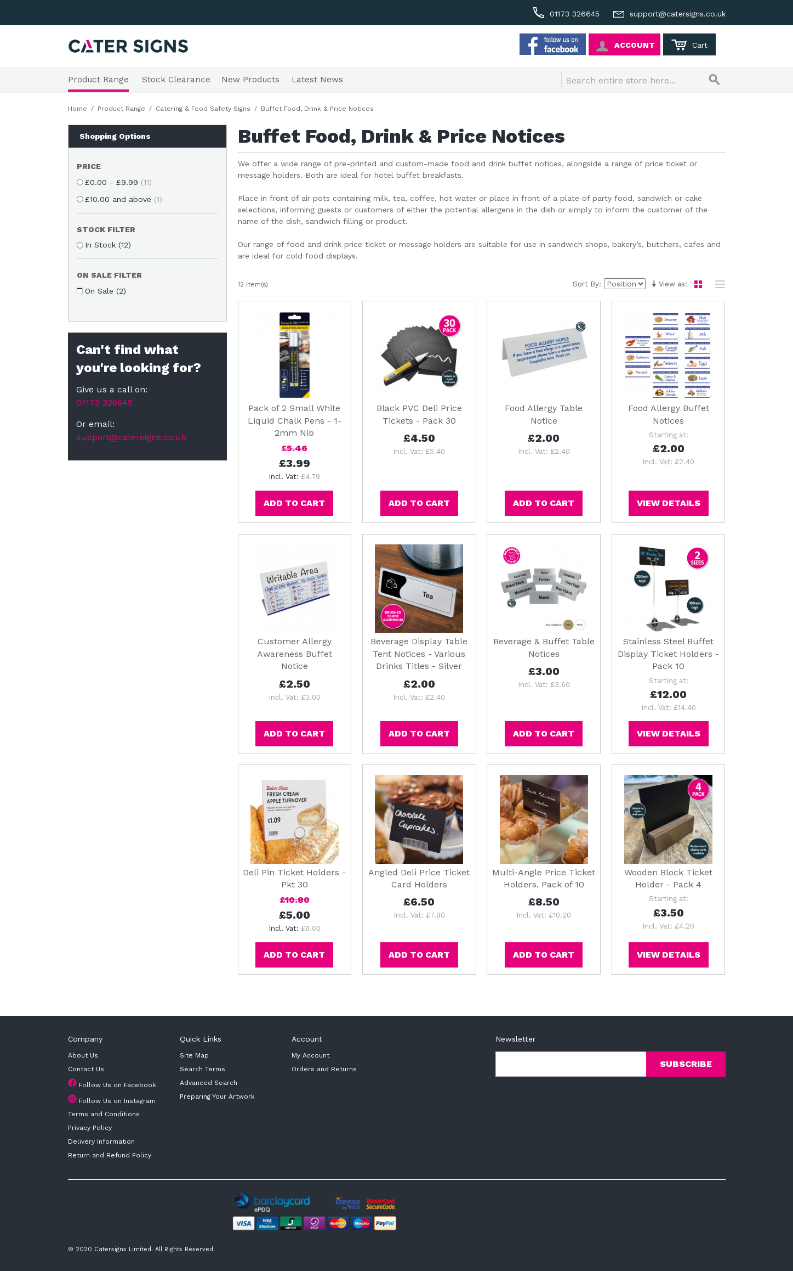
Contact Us (86, 1069)
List (717, 284)
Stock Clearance (176, 80)
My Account (310, 1055)
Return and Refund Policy (109, 1155)
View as (672, 284)
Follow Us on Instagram (117, 1101)
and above (123, 199)
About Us (83, 1055)
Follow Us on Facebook (117, 1085)
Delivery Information (101, 1141)
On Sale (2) (105, 290)
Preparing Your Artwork (217, 1096)
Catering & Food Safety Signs (203, 109)
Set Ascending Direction (653, 284)
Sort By (586, 284)
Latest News (317, 80)
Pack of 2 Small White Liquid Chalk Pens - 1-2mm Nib (294, 420)
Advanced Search (208, 1083)
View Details (668, 503)
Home (77, 109)
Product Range (98, 80)
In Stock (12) (108, 244)
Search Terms (202, 1069)
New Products (250, 80)
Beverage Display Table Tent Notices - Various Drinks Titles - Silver (418, 653)
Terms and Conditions (104, 1114)
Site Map (194, 1055)
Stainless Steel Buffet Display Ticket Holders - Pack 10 (668, 653)
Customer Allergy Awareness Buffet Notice (294, 653)
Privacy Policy (90, 1128)
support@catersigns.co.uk (131, 437)
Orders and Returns (324, 1069)
